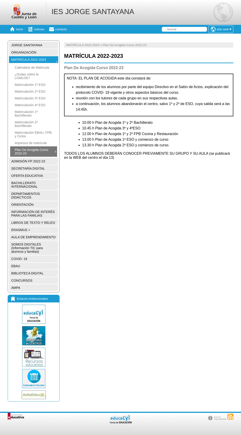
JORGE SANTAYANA (26, 45)
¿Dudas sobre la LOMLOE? (27, 76)
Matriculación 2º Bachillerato (26, 124)
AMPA (15, 288)
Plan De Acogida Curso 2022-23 (31, 151)
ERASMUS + (20, 230)
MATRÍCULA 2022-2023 (28, 59)
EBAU (15, 266)
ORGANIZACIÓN (23, 52)
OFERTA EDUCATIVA (27, 176)
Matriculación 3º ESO (30, 98)
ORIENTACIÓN (22, 204)
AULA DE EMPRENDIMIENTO (33, 237)
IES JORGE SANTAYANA (92, 11)
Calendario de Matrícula (32, 67)
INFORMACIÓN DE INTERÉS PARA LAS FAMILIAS (33, 213)
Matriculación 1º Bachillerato (26, 113)
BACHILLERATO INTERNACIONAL (24, 184)
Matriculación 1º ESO (30, 85)
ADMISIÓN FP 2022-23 (28, 161)
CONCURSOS (21, 280)
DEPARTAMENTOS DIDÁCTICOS (25, 195)
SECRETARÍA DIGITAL (28, 168)
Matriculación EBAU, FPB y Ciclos (33, 134)
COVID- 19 (19, 259)
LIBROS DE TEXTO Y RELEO (33, 223)
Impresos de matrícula (31, 143)
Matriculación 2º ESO (30, 91)
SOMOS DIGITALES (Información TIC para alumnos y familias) (27, 248)
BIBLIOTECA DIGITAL (27, 273)
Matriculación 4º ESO (30, 105)
